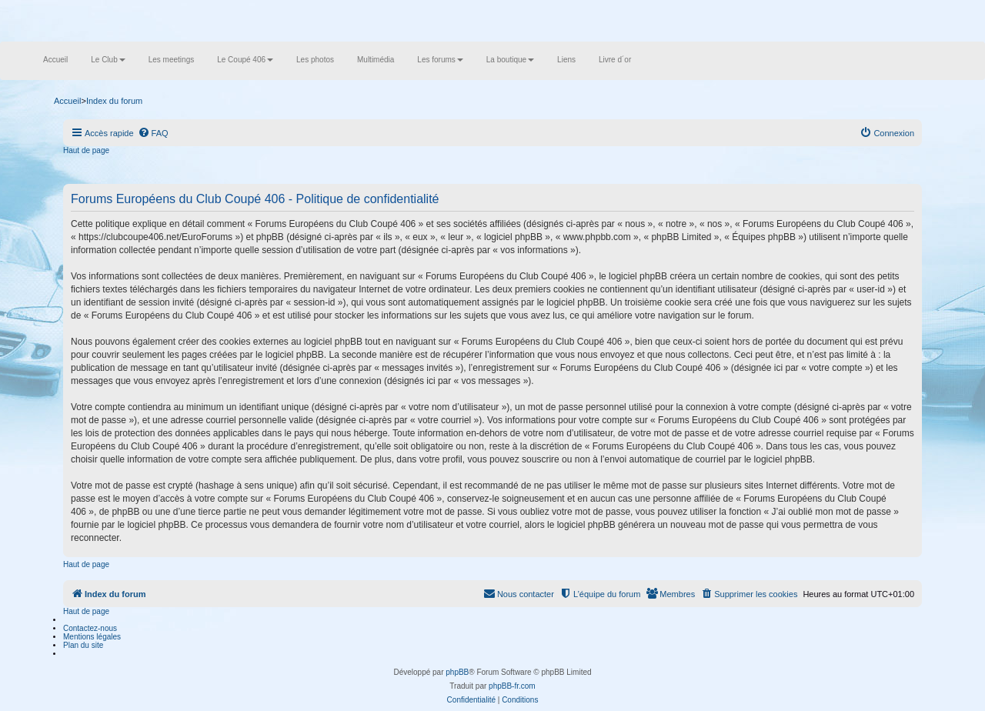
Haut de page (86, 150)
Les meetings (171, 59)
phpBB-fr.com (512, 686)
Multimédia (375, 59)
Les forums (439, 59)
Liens (566, 59)
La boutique (510, 59)
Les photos (315, 59)
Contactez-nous (90, 628)
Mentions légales (92, 637)
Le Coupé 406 (245, 59)
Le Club (108, 59)
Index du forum (114, 100)
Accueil (55, 59)
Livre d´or (615, 59)
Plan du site (83, 645)
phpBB (457, 672)
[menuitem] (153, 133)
